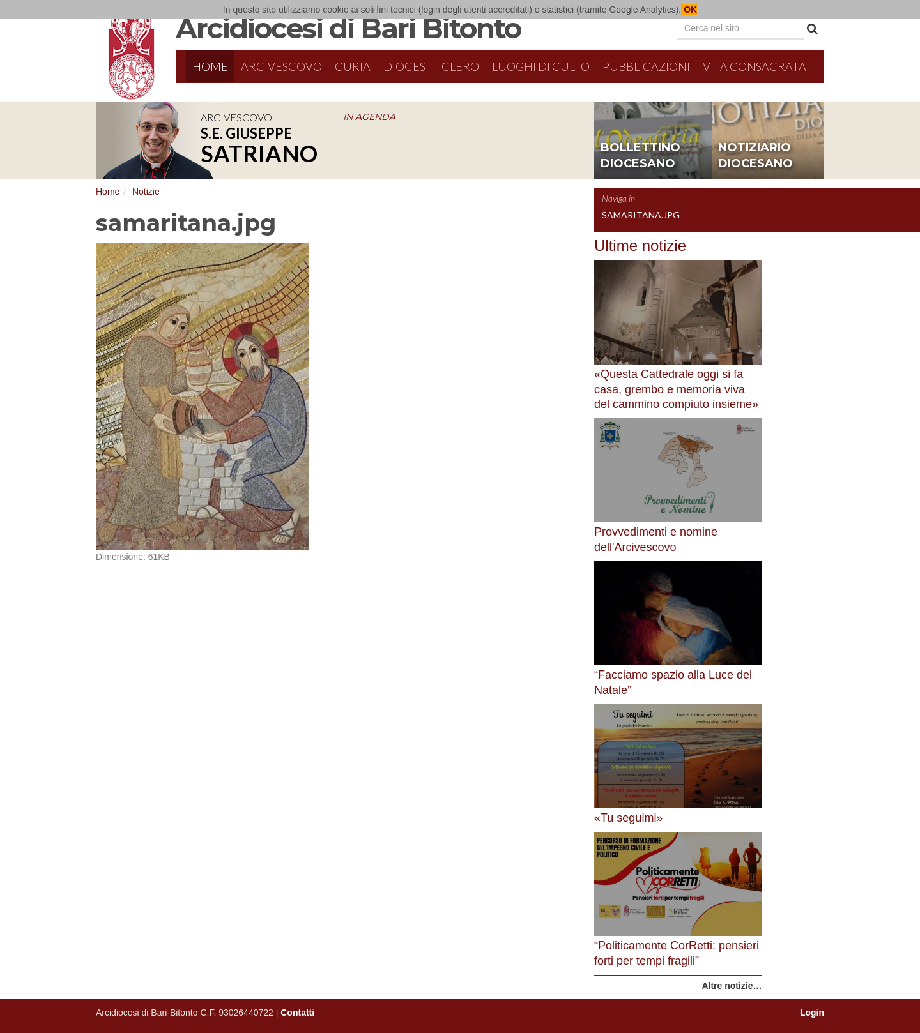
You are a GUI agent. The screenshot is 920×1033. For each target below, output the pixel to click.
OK (689, 9)
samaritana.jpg (641, 214)
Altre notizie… (732, 986)
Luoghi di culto (541, 66)
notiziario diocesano (755, 155)
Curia (353, 66)
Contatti (297, 1012)
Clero (460, 66)
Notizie (146, 191)
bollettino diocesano (640, 155)
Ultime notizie (640, 245)
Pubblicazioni (646, 66)
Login (812, 1012)
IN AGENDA (369, 117)
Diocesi (406, 66)
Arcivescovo (281, 66)
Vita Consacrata (754, 66)
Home (210, 66)
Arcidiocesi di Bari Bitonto (348, 28)
